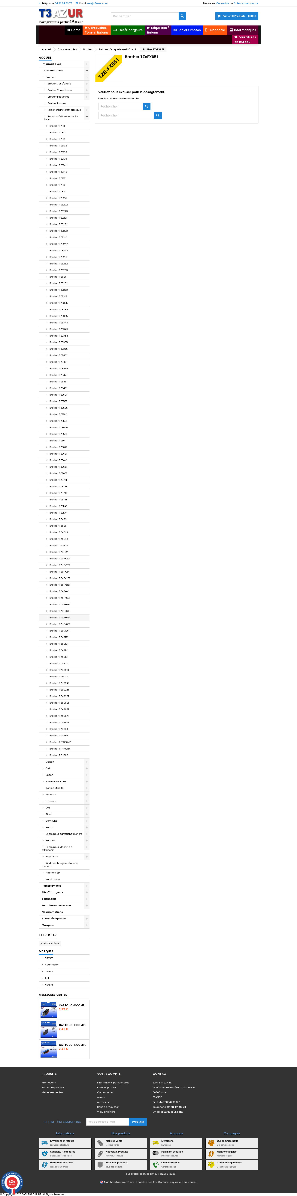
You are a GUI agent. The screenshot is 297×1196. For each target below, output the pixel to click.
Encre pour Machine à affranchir (57, 848)
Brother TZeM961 (59, 630)
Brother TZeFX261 (60, 585)
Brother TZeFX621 (60, 598)
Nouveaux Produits (117, 1151)
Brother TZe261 (58, 276)
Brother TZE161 (58, 185)
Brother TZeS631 (59, 709)
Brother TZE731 (58, 486)
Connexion (222, 3)
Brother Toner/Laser (60, 90)
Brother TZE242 (59, 244)
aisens (48, 971)
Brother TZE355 (59, 342)
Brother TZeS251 (59, 689)
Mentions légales (227, 1151)
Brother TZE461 (58, 388)
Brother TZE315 (58, 296)
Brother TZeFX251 (60, 578)
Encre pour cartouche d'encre (64, 834)
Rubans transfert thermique (64, 110)
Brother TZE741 (58, 493)
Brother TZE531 (58, 401)
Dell (48, 768)
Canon (50, 762)
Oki (48, 807)
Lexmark (51, 801)
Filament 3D (53, 872)
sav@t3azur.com (97, 3)
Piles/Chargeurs (52, 892)
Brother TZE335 (59, 316)
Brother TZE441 (58, 375)
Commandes (105, 1092)
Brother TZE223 (59, 211)
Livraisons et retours (62, 1140)
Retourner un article (62, 1162)
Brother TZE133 (58, 152)
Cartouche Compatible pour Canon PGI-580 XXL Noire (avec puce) (73, 1005)
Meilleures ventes (52, 1092)
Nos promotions (52, 912)
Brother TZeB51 (58, 526)
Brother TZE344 (59, 322)
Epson (49, 775)
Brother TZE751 (58, 499)
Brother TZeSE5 (59, 735)
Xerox (49, 827)
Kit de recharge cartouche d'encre (60, 864)
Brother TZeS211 (59, 663)
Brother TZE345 (59, 329)
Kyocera (51, 794)
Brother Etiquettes (58, 97)
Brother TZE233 (59, 231)
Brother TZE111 (57, 126)
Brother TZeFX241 (60, 571)
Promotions (49, 1082)
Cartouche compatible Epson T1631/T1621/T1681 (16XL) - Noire (73, 1025)
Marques (47, 925)
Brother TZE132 (58, 145)
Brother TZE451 (58, 381)
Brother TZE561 (58, 434)
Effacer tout (50, 943)
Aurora (48, 985)
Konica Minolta (55, 788)
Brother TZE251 (58, 257)
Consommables (52, 70)
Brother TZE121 (58, 132)
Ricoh (49, 814)
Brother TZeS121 (59, 637)
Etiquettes (52, 856)
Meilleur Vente (114, 1140)
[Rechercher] (148, 16)
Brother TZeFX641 (60, 611)
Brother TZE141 (58, 165)
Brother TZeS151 (59, 657)
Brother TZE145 (58, 172)
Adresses (103, 1102)
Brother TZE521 (58, 394)
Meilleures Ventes (53, 995)
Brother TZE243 (59, 250)
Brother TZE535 (59, 408)
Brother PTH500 (59, 755)
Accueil (45, 57)
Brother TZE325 (59, 303)
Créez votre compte (246, 3)
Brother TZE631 (58, 453)
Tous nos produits (116, 1162)
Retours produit (106, 1087)
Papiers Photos (51, 886)
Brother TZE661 (58, 473)
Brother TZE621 (58, 447)
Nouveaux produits (53, 1087)
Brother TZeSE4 (59, 729)
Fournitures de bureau (56, 905)
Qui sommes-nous (227, 1140)
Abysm (48, 958)
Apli (46, 978)
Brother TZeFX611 (59, 591)
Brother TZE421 (58, 355)
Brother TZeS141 (59, 650)
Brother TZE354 (59, 335)
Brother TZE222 (59, 204)
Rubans (50, 840)
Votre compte (108, 1074)
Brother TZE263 (59, 290)
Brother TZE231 (58, 217)
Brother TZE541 (58, 414)
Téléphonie (49, 899)
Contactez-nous (170, 1162)
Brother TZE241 (58, 237)
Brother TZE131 (58, 139)
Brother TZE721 (58, 480)
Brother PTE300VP (60, 742)
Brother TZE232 (59, 224)
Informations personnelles (113, 1082)
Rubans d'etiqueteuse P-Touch (61, 118)
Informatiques (51, 64)
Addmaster (51, 964)
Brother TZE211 (58, 191)
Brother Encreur (57, 103)
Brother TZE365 (59, 349)
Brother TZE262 (59, 283)
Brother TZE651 (58, 467)
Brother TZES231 (59, 676)
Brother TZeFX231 (60, 565)
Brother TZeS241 (59, 683)
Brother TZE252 (59, 263)
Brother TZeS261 (59, 696)
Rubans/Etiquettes (54, 918)
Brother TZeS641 (59, 716)
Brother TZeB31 (58, 519)
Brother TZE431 (58, 362)
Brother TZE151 (58, 178)
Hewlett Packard (56, 781)
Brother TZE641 (58, 460)
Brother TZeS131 (59, 644)
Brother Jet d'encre (59, 83)
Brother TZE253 (59, 270)
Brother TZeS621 (59, 703)
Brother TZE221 (58, 198)
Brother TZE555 (59, 427)
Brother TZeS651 (59, 722)
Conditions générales (229, 1162)
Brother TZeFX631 (60, 604)
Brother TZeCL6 (59, 545)
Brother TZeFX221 (60, 558)
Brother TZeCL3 (59, 532)
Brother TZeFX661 (60, 624)
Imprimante (53, 879)
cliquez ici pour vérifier (183, 1182)
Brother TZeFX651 (60, 617)
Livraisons (167, 1140)
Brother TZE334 (59, 309)
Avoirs (101, 1097)
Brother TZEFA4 (59, 512)
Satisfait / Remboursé (62, 1151)
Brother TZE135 (58, 159)
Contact (160, 1074)
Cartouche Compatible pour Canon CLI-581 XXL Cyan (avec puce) (73, 1044)
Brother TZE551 (58, 421)
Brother (50, 77)
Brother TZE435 (59, 368)
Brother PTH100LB (60, 748)
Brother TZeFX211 (59, 552)
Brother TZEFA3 (59, 506)
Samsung (51, 821)
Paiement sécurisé (172, 1151)
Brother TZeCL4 (59, 539)
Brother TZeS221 (59, 670)
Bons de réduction (108, 1107)
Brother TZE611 (58, 440)
